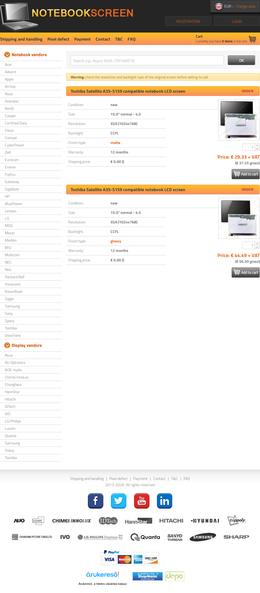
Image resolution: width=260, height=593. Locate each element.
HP (7, 196)
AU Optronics (15, 362)
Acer (8, 64)
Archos (10, 86)
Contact (103, 39)
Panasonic (13, 284)
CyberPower (14, 145)
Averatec (12, 101)
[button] (257, 145)
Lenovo (10, 211)
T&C (119, 39)
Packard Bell (14, 277)
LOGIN (237, 21)
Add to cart (246, 174)
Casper (10, 115)
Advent (10, 72)
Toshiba (11, 328)
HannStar (12, 392)
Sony (9, 313)
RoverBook (13, 291)
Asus (9, 94)
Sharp (9, 450)
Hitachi (10, 399)
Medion (11, 240)
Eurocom (12, 159)
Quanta (10, 435)
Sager (9, 299)
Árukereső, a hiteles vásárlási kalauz (103, 583)
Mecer (10, 233)
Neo (8, 269)
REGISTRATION (188, 21)
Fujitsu (10, 174)
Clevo (9, 130)
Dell (8, 152)
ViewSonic (13, 335)
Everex (10, 167)
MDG (9, 225)
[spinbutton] (248, 146)
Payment (82, 39)
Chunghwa (13, 384)
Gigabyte (12, 189)
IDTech (10, 406)
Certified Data (16, 123)
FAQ (131, 39)
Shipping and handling (21, 39)
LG (7, 218)
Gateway (12, 181)
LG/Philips (13, 421)
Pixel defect (58, 39)
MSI (8, 247)
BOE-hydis (13, 370)
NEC (8, 262)
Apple (9, 79)
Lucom (10, 428)
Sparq (9, 320)
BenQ (9, 108)
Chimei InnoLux (16, 377)
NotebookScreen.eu (66, 16)
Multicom (12, 255)
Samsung (12, 306)
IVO (7, 413)
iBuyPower (13, 203)
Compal (11, 137)
